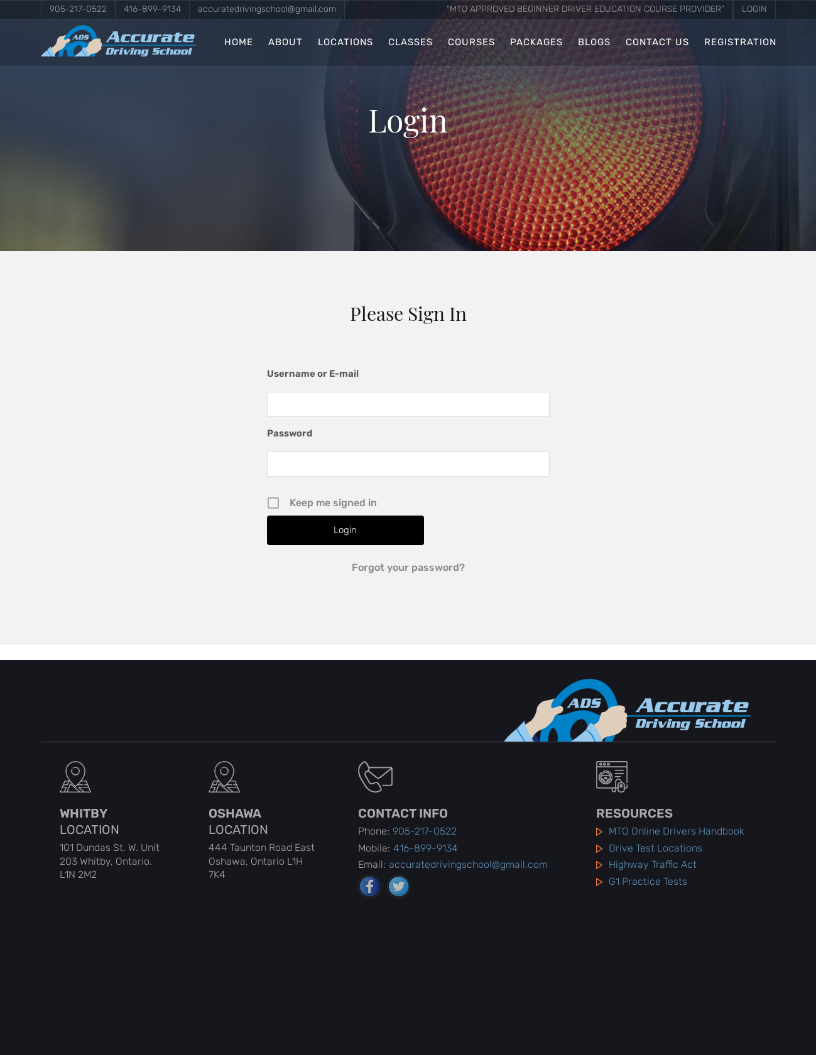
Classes (410, 42)
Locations (345, 42)
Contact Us (657, 42)
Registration (740, 42)
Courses (471, 42)
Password (289, 433)
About (285, 42)
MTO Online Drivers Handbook (676, 831)
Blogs (594, 42)
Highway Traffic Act (653, 864)
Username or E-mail (313, 373)
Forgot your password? (408, 567)
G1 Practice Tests (648, 881)
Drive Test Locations (655, 848)
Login (754, 9)
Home (238, 42)
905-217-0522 (78, 9)
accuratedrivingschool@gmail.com (267, 9)
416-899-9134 (152, 9)
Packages (536, 42)
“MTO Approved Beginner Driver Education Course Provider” (585, 9)
